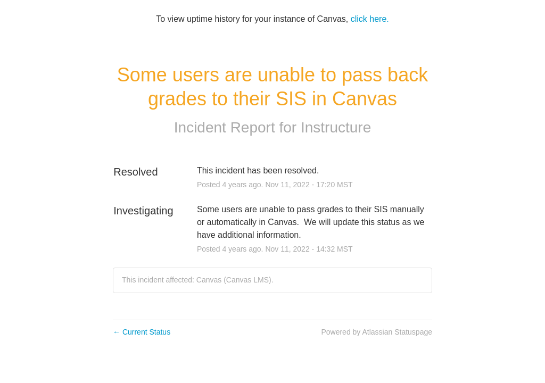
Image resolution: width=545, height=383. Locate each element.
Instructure (336, 127)
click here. (370, 18)
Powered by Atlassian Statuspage (376, 332)
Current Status (141, 332)
